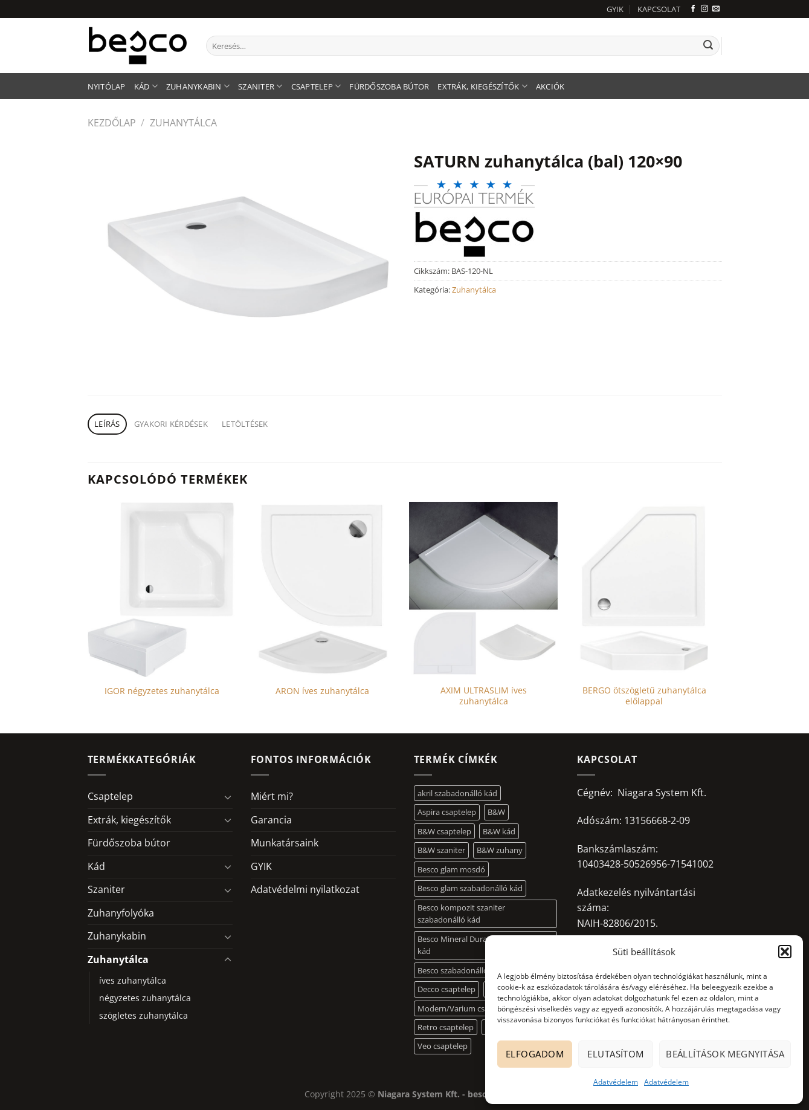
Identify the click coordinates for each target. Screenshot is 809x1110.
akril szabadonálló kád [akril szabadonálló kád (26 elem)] (457, 793)
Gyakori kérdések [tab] (171, 423)
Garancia (271, 819)
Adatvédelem (615, 1082)
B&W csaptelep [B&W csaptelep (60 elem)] (444, 831)
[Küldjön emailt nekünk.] (716, 9)
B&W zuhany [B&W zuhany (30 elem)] (500, 850)
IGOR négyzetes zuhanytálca (162, 691)
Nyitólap (107, 86)
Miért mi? (272, 796)
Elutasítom (615, 1054)
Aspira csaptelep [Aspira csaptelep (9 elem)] (446, 812)
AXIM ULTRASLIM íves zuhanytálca (483, 696)
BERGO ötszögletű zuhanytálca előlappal (644, 696)
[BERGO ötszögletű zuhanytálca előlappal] (644, 589)
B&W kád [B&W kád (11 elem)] (499, 831)
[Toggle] (228, 797)
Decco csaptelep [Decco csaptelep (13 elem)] (446, 989)
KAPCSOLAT (658, 9)
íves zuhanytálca (132, 980)
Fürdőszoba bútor (389, 86)
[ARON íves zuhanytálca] (323, 589)
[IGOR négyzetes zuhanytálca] (161, 589)
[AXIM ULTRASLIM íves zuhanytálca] (483, 589)
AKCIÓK (550, 86)
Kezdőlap (112, 122)
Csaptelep (316, 86)
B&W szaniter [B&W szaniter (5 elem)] (441, 850)
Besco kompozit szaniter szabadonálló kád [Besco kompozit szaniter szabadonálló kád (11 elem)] (461, 913)
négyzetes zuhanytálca (145, 998)
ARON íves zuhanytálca (322, 691)
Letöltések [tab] (245, 423)
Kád (146, 86)
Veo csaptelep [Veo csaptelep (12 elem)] (442, 1045)
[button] (785, 952)
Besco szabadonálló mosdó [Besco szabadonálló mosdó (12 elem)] (466, 970)
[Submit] (708, 46)
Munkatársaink (284, 842)
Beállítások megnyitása (725, 1054)
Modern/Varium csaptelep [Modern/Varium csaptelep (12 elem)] (464, 1008)
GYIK (615, 9)
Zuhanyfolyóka (121, 913)
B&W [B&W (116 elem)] (496, 812)
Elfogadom (535, 1054)
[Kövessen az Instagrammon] (704, 9)
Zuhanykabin (198, 86)
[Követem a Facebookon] (693, 9)
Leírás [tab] (107, 423)
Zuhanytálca (183, 122)
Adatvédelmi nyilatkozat (305, 889)
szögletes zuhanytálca (143, 1015)
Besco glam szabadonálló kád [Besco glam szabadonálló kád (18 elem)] (470, 888)
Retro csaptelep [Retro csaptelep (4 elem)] (445, 1027)
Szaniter (260, 86)
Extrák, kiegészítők (482, 86)
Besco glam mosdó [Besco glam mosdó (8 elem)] (451, 869)
